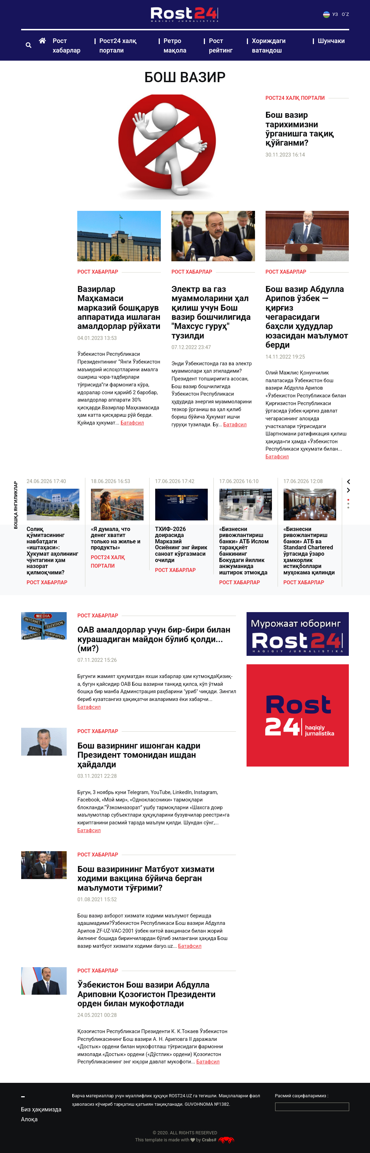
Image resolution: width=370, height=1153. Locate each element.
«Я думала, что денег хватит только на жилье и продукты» (116, 538)
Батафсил (132, 423)
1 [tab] (348, 500)
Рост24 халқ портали (118, 45)
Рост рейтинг (220, 45)
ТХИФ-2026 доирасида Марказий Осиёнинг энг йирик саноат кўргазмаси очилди (181, 544)
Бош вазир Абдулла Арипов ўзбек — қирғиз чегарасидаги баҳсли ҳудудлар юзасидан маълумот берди (307, 317)
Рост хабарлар (67, 45)
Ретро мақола (175, 45)
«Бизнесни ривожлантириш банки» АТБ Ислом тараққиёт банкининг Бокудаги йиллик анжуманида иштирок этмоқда (244, 551)
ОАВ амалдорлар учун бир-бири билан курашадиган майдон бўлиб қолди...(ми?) (153, 639)
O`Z (345, 14)
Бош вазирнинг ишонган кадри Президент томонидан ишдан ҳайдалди (138, 755)
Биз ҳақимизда (41, 1109)
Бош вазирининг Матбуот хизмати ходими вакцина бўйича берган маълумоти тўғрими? (145, 878)
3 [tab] (348, 507)
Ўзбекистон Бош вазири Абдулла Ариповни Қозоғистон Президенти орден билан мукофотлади (146, 994)
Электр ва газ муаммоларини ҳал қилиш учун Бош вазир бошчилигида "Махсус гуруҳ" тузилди (211, 312)
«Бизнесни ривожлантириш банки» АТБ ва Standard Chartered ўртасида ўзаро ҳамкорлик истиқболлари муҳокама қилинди (309, 551)
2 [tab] (348, 504)
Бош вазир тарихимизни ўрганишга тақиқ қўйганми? (300, 129)
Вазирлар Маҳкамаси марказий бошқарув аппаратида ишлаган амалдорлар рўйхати (118, 308)
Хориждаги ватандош (269, 45)
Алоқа (29, 1119)
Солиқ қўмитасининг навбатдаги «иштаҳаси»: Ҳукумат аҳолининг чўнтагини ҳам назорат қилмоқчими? (52, 551)
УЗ (330, 14)
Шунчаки (331, 40)
